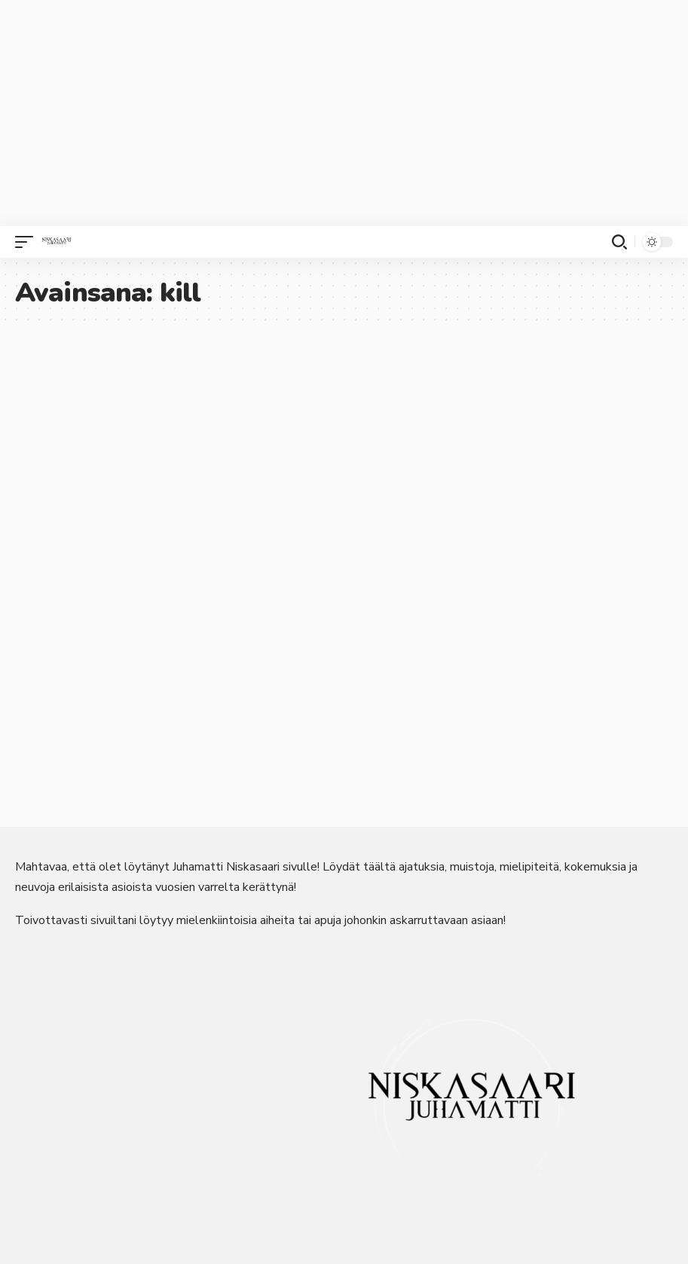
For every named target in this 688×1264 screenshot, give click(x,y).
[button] (28, 242)
